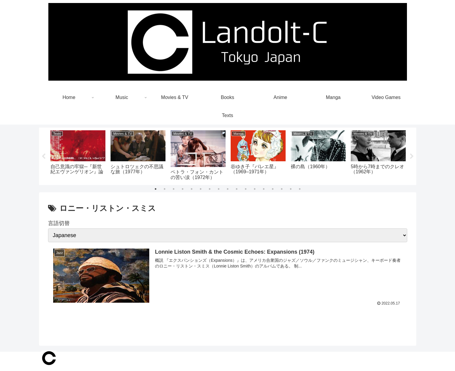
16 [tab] (291, 189)
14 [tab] (273, 189)
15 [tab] (282, 189)
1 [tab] (156, 189)
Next (412, 156)
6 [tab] (201, 189)
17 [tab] (300, 189)
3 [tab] (174, 189)
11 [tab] (246, 189)
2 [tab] (165, 189)
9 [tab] (228, 189)
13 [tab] (264, 189)
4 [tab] (183, 189)
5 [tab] (192, 189)
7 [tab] (210, 189)
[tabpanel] (78, 155)
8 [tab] (219, 189)
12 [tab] (255, 189)
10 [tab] (237, 189)
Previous (44, 156)
